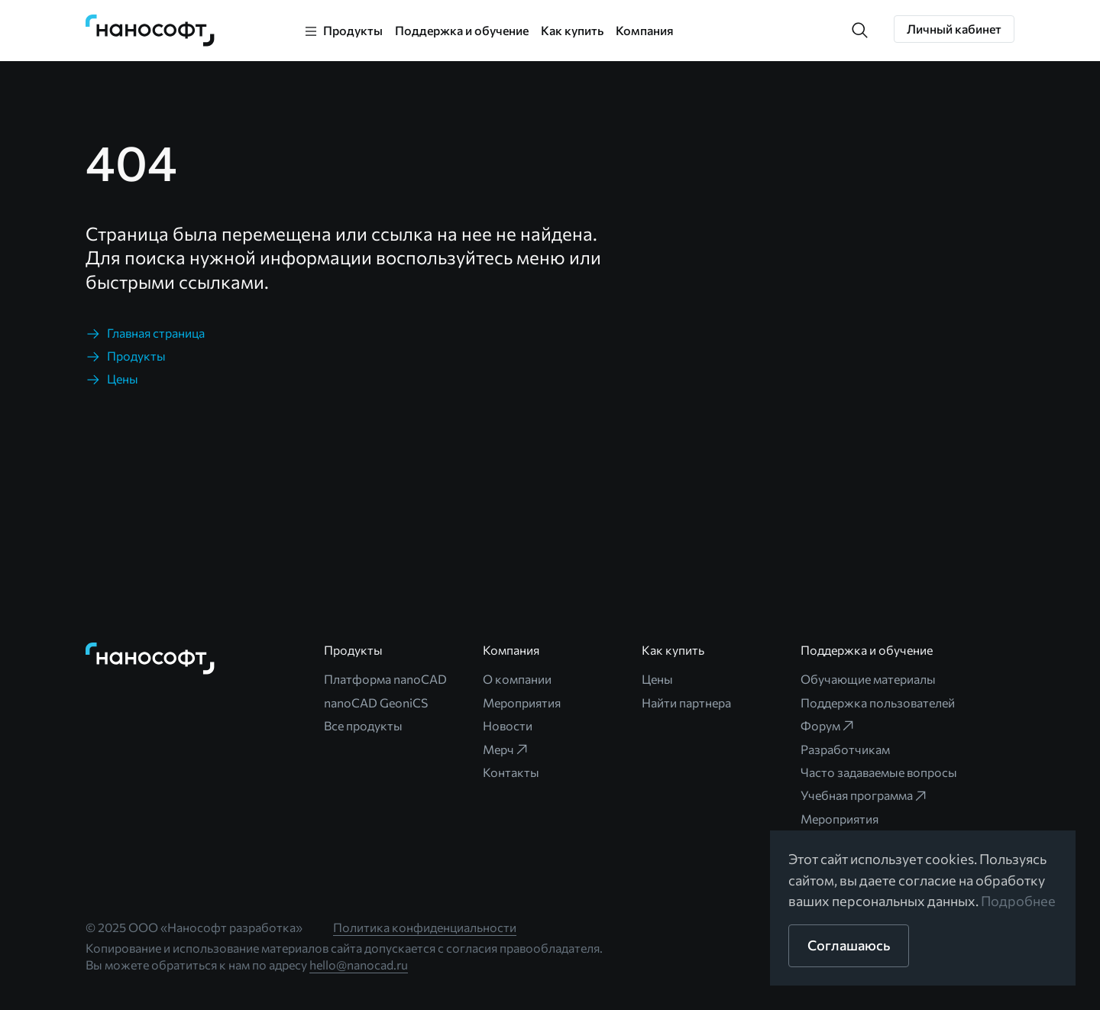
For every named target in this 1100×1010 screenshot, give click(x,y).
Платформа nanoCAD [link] (385, 679)
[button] (860, 30)
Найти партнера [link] (686, 702)
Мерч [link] (506, 749)
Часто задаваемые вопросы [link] (879, 772)
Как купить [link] (572, 30)
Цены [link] (657, 679)
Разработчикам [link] (845, 749)
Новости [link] (507, 725)
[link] (150, 30)
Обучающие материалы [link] (868, 679)
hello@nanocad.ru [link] (358, 964)
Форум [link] (828, 725)
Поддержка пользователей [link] (878, 702)
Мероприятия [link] (522, 702)
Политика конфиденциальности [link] (424, 927)
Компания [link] (645, 30)
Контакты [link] (511, 772)
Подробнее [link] (1018, 900)
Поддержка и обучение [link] (462, 30)
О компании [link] (517, 679)
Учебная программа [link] (864, 795)
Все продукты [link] (363, 725)
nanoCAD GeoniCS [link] (376, 702)
